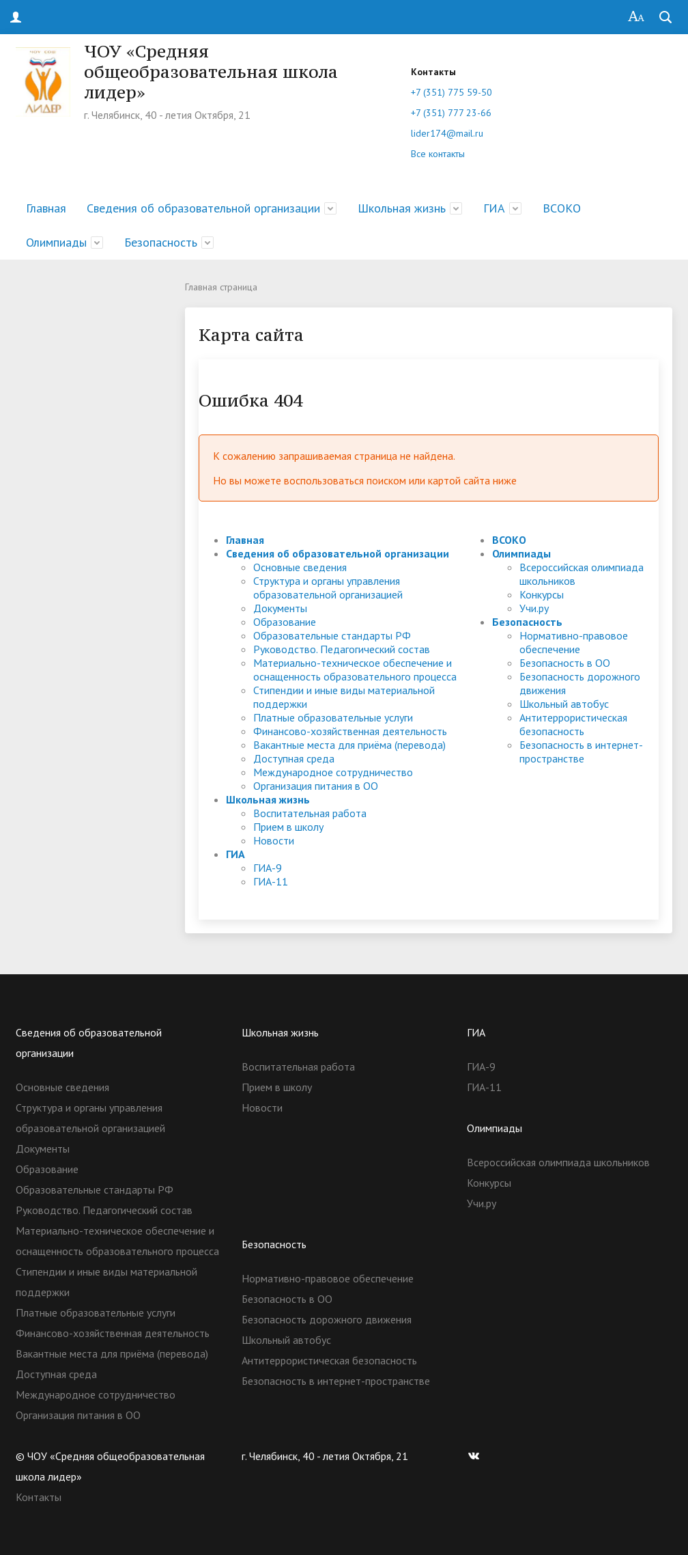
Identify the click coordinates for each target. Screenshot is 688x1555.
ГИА (494, 208)
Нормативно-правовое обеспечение (573, 642)
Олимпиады (56, 242)
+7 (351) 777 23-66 (451, 113)
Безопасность (160, 242)
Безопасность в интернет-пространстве (581, 751)
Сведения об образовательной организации (203, 208)
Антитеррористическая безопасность (573, 724)
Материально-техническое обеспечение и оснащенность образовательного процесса (355, 669)
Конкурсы (541, 594)
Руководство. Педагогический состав (341, 649)
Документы (280, 608)
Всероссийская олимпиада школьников (558, 1162)
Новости (273, 840)
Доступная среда (293, 758)
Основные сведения (300, 567)
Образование (284, 622)
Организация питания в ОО (315, 786)
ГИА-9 (267, 868)
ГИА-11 (270, 881)
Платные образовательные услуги (333, 717)
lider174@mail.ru (447, 133)
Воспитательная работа (310, 813)
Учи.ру (534, 608)
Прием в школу (288, 827)
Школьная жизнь (402, 208)
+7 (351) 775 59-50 (451, 92)
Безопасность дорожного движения (327, 1319)
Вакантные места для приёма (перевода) (349, 745)
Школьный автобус (564, 704)
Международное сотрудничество (333, 772)
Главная (46, 208)
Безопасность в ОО (564, 663)
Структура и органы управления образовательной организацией (328, 587)
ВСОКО (562, 208)
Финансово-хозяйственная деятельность (350, 731)
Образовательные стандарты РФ (332, 635)
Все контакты (438, 154)
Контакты (38, 1497)
